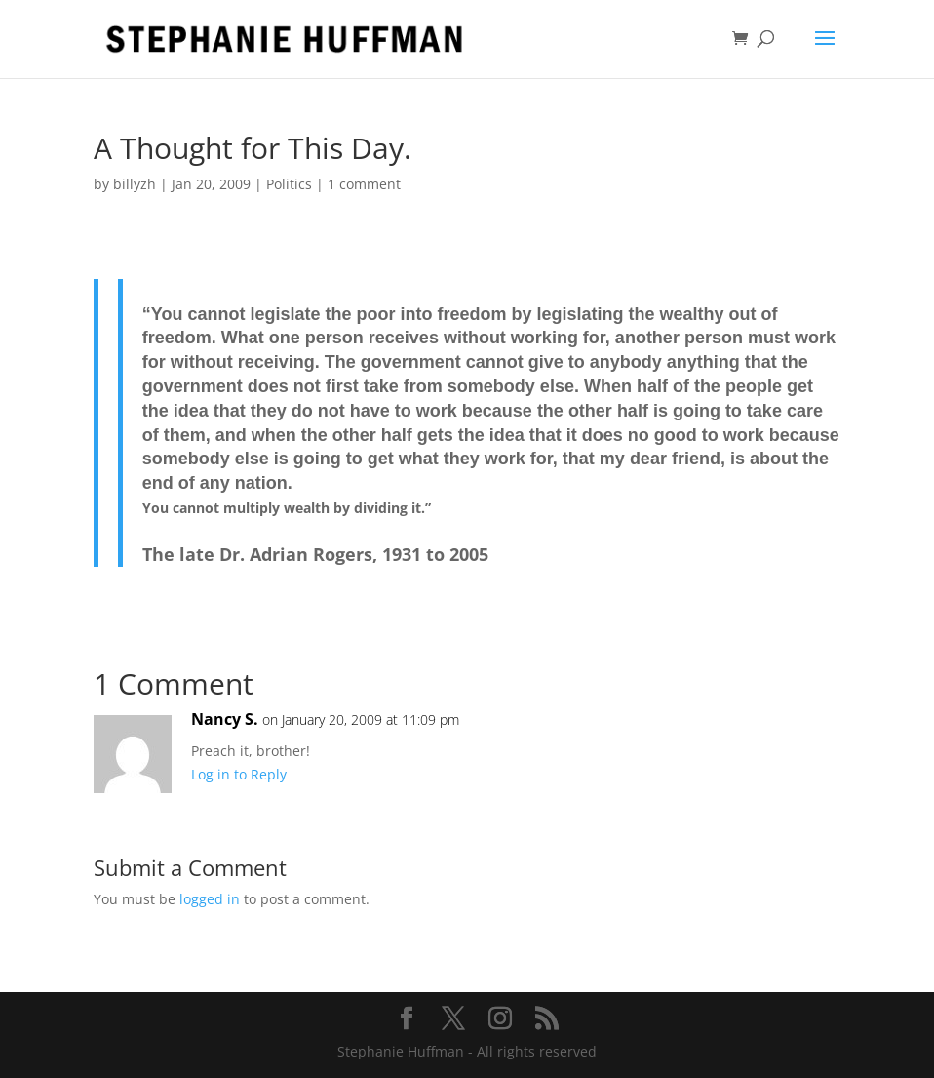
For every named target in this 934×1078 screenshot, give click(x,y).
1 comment (364, 184)
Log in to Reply (239, 774)
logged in (209, 899)
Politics (289, 184)
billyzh (134, 184)
